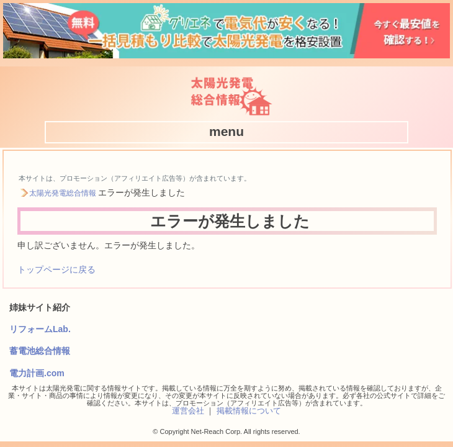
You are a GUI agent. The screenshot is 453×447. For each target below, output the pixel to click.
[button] (226, 131)
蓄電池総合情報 (39, 351)
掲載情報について (249, 410)
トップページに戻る (56, 269)
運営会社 (188, 410)
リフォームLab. (40, 329)
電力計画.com (37, 373)
